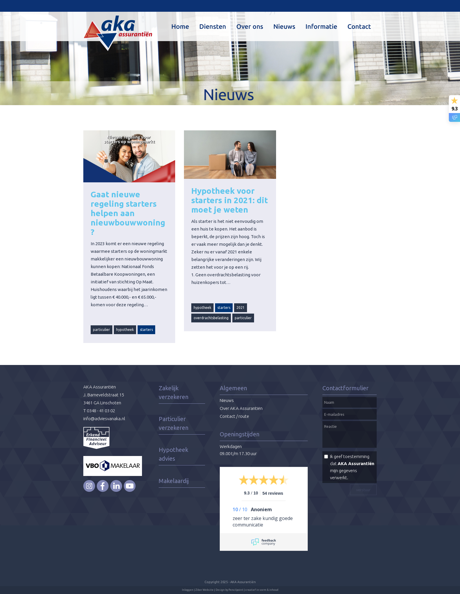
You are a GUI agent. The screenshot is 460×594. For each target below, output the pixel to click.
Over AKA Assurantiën (241, 408)
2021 (240, 307)
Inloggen (187, 589)
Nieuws (227, 400)
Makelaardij (174, 480)
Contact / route (234, 416)
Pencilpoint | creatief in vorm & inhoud (253, 589)
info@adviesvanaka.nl (104, 418)
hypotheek (125, 330)
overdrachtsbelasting (211, 318)
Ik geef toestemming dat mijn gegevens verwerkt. (352, 467)
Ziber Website (204, 589)
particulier (101, 330)
